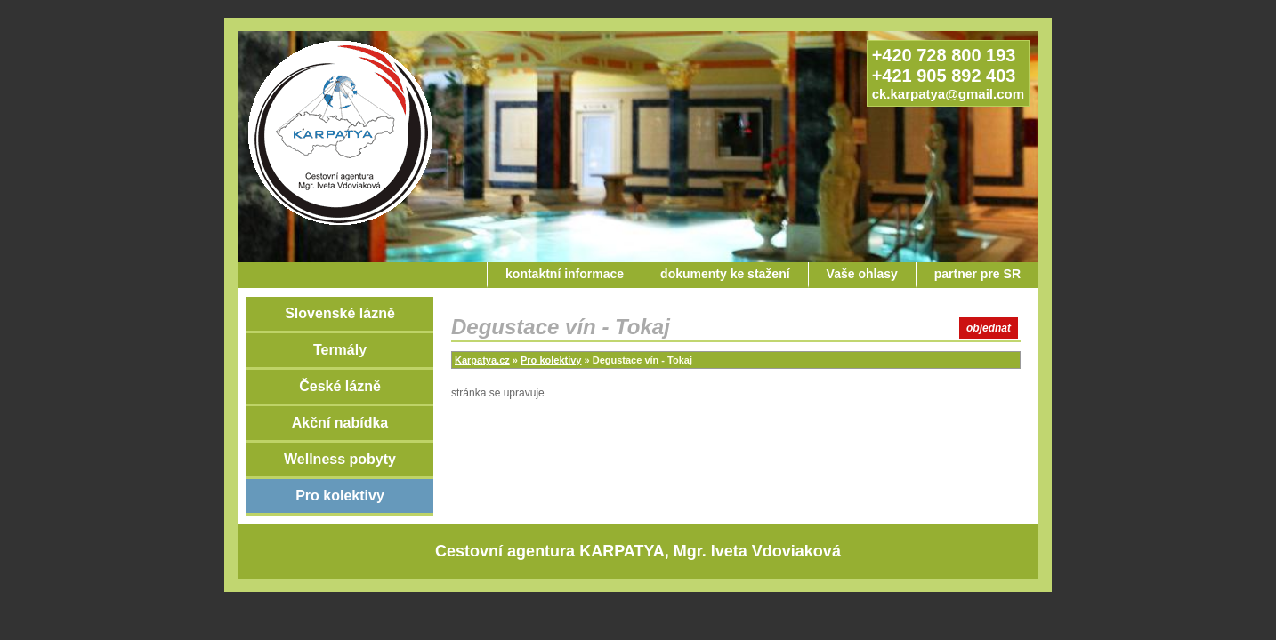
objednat (988, 328)
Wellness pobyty (340, 459)
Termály (340, 349)
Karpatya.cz (482, 360)
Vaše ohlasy (862, 274)
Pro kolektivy (339, 495)
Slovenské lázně (340, 313)
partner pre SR (977, 274)
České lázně (340, 386)
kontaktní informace (564, 274)
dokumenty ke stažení (725, 274)
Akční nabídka (340, 422)
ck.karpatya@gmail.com (948, 93)
